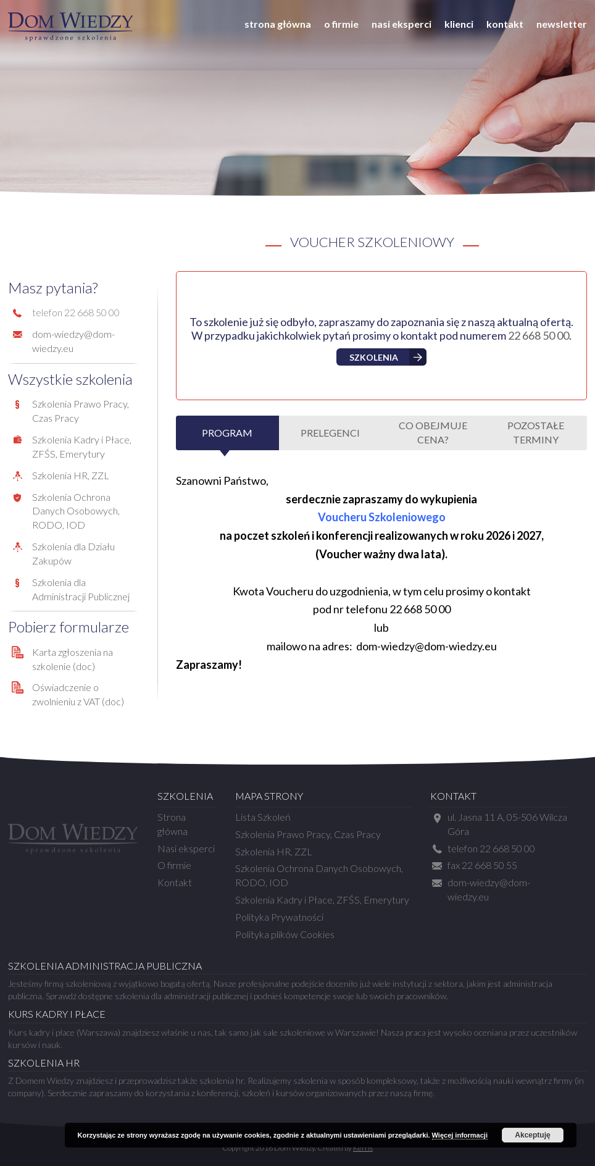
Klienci (458, 24)
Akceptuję (532, 1135)
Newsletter (561, 24)
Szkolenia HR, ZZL (70, 475)
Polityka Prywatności (279, 917)
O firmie (341, 24)
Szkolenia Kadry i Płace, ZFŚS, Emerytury (322, 899)
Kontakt (504, 24)
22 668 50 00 (538, 335)
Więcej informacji (460, 1135)
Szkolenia (373, 357)
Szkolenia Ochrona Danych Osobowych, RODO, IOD (76, 511)
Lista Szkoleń (263, 817)
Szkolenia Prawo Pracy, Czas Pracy (308, 834)
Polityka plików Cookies (285, 934)
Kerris (363, 1147)
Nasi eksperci (401, 24)
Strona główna (277, 24)
